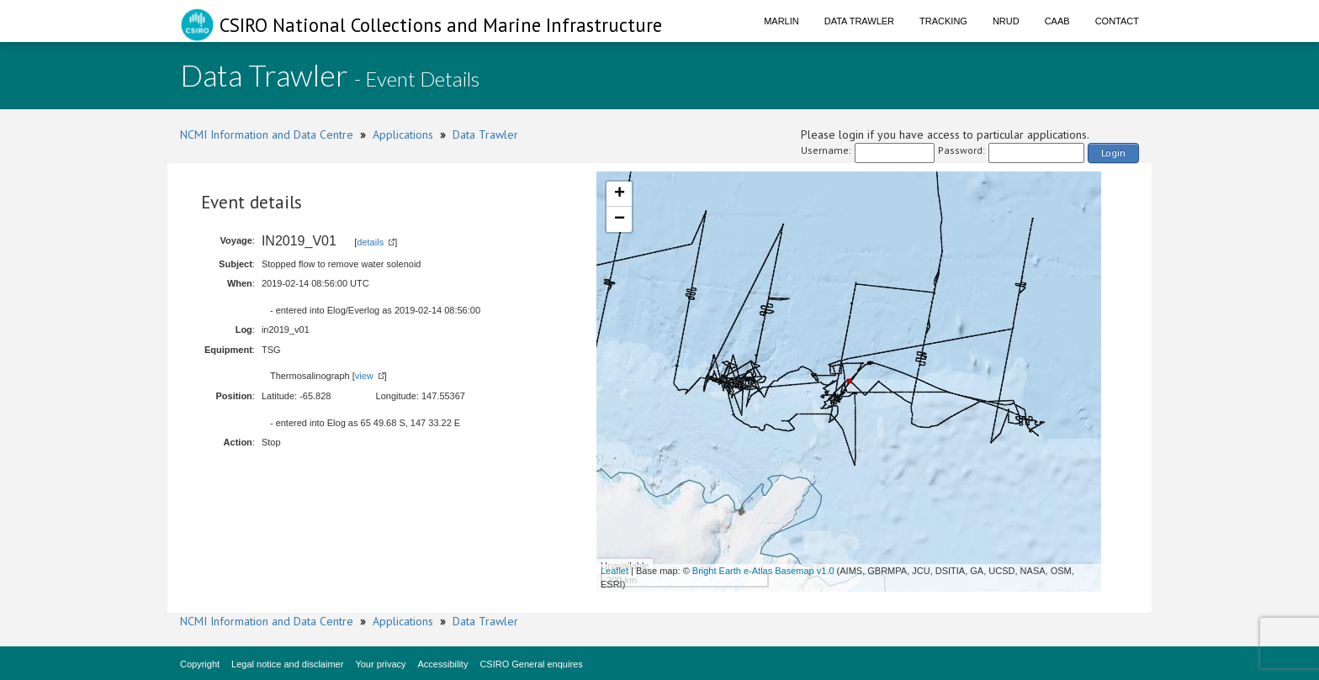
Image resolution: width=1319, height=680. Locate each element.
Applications (403, 134)
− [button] (619, 219)
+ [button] (619, 194)
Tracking (943, 21)
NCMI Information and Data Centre (266, 134)
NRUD (1006, 21)
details (370, 242)
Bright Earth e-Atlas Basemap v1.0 (763, 571)
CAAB (1057, 21)
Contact (1117, 21)
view (364, 376)
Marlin (781, 21)
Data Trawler (859, 21)
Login (1113, 152)
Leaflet (614, 571)
